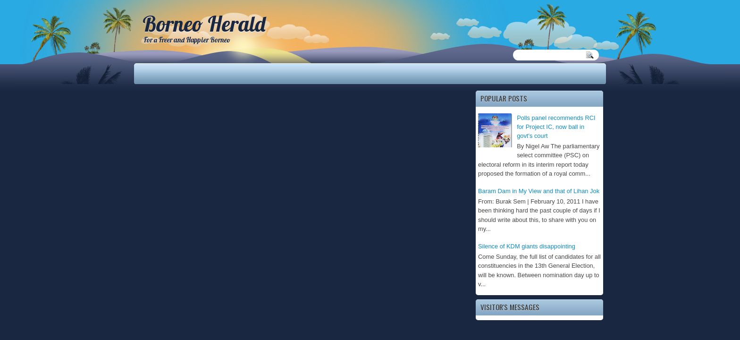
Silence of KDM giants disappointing (526, 246)
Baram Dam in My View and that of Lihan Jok (538, 191)
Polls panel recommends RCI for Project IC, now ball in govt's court (556, 127)
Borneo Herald (204, 23)
